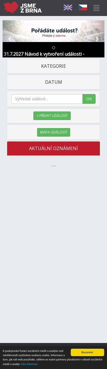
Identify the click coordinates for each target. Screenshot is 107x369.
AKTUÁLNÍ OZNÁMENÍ (53, 148)
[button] (10, 38)
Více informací (29, 364)
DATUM (53, 82)
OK (89, 98)
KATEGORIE (53, 66)
